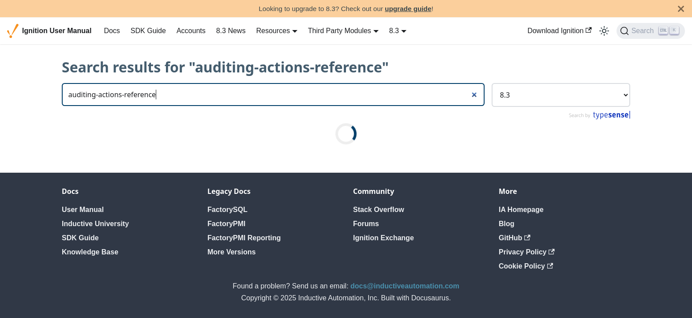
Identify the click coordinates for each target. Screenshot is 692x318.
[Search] (651, 31)
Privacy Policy (527, 252)
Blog (507, 223)
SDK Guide (148, 30)
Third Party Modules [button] (339, 30)
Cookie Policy (526, 266)
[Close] (681, 8)
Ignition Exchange (383, 238)
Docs (112, 30)
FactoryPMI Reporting (244, 238)
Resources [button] (273, 30)
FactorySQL (227, 209)
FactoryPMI (226, 223)
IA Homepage (521, 209)
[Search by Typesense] (599, 117)
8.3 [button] (394, 30)
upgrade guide (408, 8)
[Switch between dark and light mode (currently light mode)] (604, 31)
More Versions (231, 252)
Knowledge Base (90, 252)
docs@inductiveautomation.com (404, 286)
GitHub (514, 238)
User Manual (83, 209)
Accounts (191, 30)
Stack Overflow (378, 209)
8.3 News (231, 30)
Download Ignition (559, 30)
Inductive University (95, 223)
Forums (366, 223)
